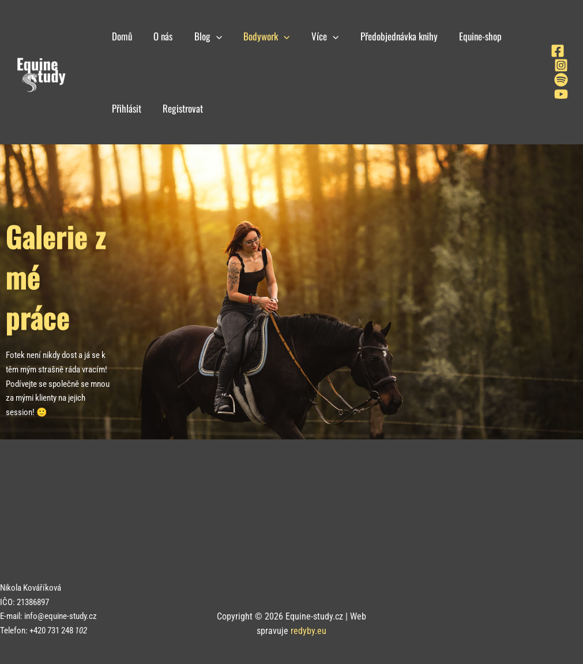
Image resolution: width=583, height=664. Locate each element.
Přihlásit (125, 108)
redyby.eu (308, 630)
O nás (160, 36)
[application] (211, 36)
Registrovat (180, 108)
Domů (121, 36)
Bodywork (259, 36)
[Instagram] (561, 65)
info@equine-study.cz (60, 616)
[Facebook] (558, 51)
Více (315, 36)
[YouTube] (561, 94)
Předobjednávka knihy (388, 36)
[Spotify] (561, 80)
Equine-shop (467, 36)
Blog (203, 36)
